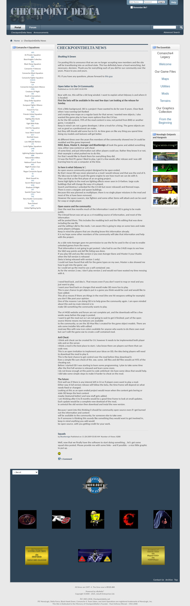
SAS (32, 180)
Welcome (165, 64)
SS (32, 173)
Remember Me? (138, 7)
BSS (32, 62)
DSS (32, 98)
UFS (32, 205)
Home (17, 40)
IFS (33, 126)
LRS (32, 151)
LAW (33, 139)
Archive (169, 579)
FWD (33, 116)
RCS (32, 169)
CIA (32, 84)
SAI (33, 176)
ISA (33, 130)
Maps (165, 78)
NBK (32, 155)
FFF (32, 107)
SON (32, 185)
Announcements (41, 32)
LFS (32, 144)
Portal (18, 27)
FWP (33, 121)
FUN (32, 112)
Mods (165, 93)
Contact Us (158, 579)
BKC (32, 57)
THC (32, 196)
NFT (32, 160)
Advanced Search (172, 32)
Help (173, 2)
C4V (32, 66)
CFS (32, 75)
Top (176, 579)
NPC (32, 164)
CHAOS (32, 80)
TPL (32, 201)
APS (32, 52)
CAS (32, 71)
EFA (32, 103)
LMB (32, 148)
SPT (32, 189)
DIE (32, 94)
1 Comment (66, 459)
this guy (109, 76)
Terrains (165, 100)
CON (32, 89)
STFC (32, 194)
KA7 (32, 135)
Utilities (165, 86)
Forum (32, 27)
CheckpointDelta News (21, 32)
